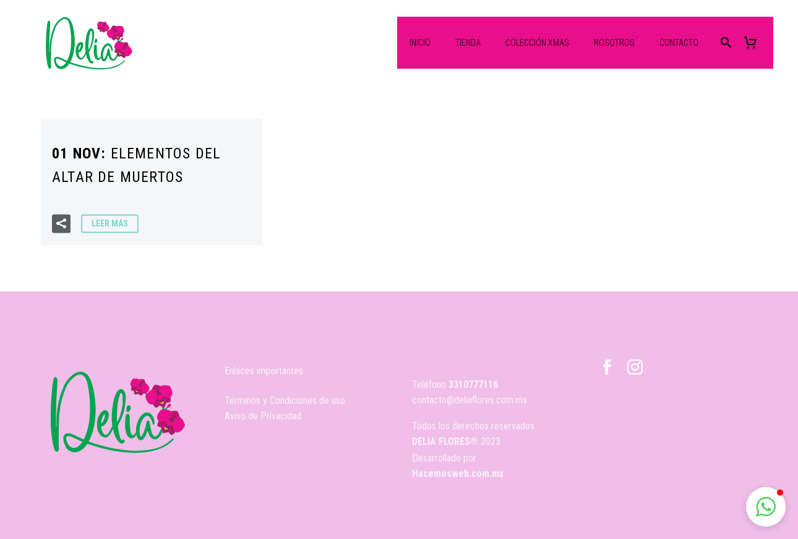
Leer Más (110, 225)
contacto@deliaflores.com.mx (469, 418)
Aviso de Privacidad (263, 424)
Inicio (420, 43)
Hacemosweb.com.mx (458, 481)
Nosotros (614, 43)
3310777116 (473, 402)
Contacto (678, 43)
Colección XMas (537, 43)
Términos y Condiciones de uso (285, 409)
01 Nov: (136, 166)
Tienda (468, 43)
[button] (766, 507)
